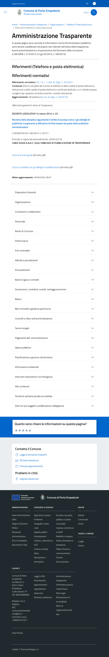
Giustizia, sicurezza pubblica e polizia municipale (64, 519)
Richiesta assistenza (43, 597)
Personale (20, 221)
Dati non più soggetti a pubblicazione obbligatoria (39, 406)
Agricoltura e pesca (42, 515)
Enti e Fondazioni (19, 540)
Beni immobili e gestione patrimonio (33, 309)
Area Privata (17, 632)
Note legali (61, 593)
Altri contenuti (22, 386)
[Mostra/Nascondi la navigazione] (5, 12)
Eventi (81, 545)
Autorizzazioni (40, 536)
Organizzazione (22, 202)
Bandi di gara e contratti (27, 279)
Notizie (81, 515)
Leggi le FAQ (39, 576)
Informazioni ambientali (27, 367)
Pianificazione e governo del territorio (34, 357)
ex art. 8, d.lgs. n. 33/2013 (54, 97)
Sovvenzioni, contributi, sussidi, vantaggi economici (40, 289)
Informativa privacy (64, 584)
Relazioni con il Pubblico (18, 602)
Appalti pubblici (40, 532)
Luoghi (81, 541)
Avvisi (80, 523)
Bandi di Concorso (24, 231)
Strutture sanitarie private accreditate (33, 396)
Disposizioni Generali (25, 192)
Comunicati (83, 519)
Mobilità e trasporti (64, 536)
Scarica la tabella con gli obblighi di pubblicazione (36, 167)
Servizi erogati (22, 328)
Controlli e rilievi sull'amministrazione (33, 318)
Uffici (14, 519)
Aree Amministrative (21, 515)
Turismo (59, 557)
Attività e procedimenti (26, 260)
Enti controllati (22, 250)
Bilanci (18, 299)
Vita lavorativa (62, 561)
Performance (21, 241)
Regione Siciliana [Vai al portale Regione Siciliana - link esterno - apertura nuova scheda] (18, 3)
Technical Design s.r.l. (30, 649)
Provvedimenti (22, 270)
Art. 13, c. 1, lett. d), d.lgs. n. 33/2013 (54, 82)
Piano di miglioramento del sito (64, 610)
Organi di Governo (20, 523)
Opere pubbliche (23, 347)
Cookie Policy (62, 588)
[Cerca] (94, 12)
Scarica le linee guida (22, 155)
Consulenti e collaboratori (28, 211)
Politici (15, 527)
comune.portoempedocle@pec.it (21, 612)
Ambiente (38, 519)
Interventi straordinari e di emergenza (34, 377)
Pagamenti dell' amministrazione (31, 338)
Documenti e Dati (19, 544)
